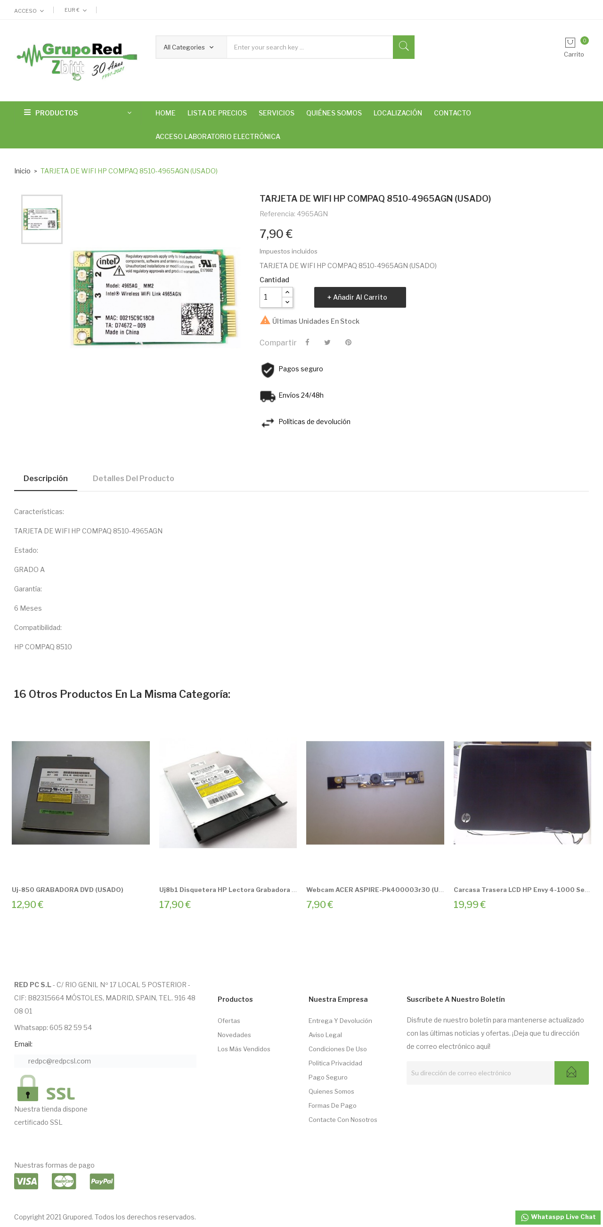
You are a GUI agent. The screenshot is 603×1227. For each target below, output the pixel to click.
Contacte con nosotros (343, 1119)
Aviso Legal (325, 1035)
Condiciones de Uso (338, 1049)
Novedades (234, 1035)
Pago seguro (328, 1077)
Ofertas (229, 1020)
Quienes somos (331, 1091)
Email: (23, 1044)
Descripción (46, 478)
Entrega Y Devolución (340, 1020)
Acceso (25, 11)
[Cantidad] (271, 297)
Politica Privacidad (335, 1063)
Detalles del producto (133, 478)
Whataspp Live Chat (558, 1217)
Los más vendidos (244, 1049)
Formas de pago (333, 1105)
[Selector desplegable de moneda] (76, 10)
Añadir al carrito (360, 297)
